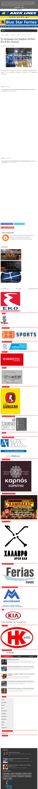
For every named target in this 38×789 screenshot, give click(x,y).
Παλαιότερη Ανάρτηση (33, 277)
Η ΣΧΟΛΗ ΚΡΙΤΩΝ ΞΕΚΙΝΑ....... (14, 740)
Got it (22, 7)
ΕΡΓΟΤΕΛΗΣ (4, 699)
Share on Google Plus (7, 228)
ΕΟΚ (2, 696)
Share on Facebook (6, 224)
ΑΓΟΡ (2, 688)
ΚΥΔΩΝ (3, 710)
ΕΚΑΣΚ (2, 693)
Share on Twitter (19, 224)
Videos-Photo (4, 716)
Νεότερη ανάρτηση (4, 277)
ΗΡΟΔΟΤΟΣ (3, 704)
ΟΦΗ (2, 713)
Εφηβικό (13, 45)
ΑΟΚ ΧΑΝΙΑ (3, 690)
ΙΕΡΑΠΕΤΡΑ (3, 707)
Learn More (17, 7)
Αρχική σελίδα (18, 277)
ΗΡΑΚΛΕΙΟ (3, 702)
